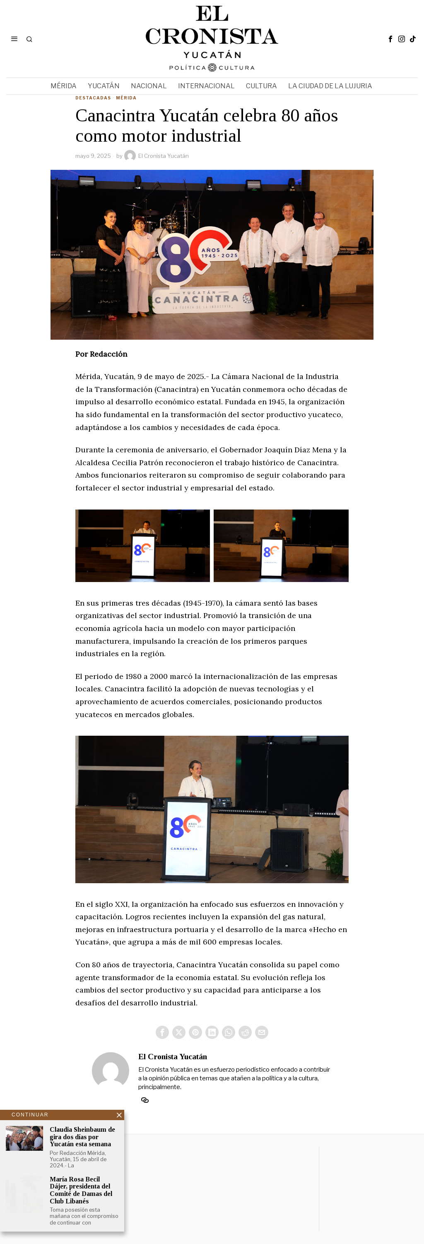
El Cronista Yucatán (156, 156)
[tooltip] (390, 39)
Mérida (126, 97)
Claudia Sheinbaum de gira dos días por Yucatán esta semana (82, 1137)
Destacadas (93, 97)
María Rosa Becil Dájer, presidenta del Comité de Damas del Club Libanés (81, 1191)
